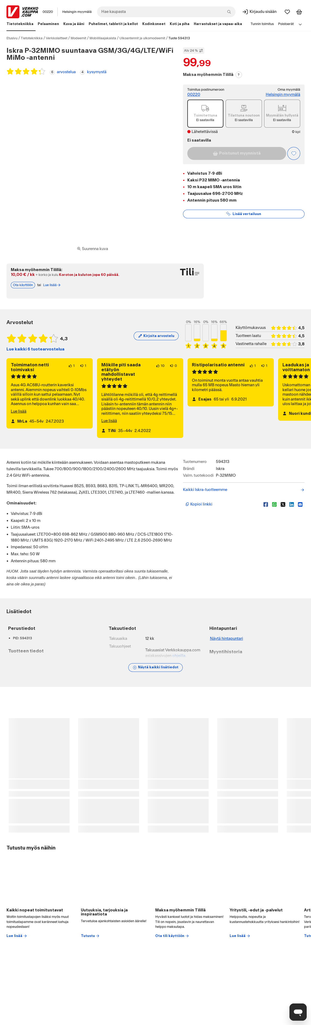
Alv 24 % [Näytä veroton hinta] (193, 50)
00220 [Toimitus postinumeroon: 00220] (193, 95)
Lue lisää (18, 411)
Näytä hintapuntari (226, 639)
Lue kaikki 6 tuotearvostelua (35, 349)
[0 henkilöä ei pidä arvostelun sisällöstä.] (173, 366)
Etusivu (12, 38)
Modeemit (78, 38)
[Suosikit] (287, 11)
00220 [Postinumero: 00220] (48, 11)
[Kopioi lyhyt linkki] (222, 504)
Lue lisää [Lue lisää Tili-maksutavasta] (52, 285)
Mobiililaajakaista (102, 38)
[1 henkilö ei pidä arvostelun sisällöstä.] (83, 366)
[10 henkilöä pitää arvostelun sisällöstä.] (160, 366)
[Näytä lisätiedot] (155, 667)
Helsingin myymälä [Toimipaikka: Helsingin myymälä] (77, 11)
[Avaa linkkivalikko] (300, 24)
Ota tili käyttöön (172, 936)
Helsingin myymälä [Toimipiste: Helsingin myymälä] (283, 95)
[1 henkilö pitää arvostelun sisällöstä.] (71, 366)
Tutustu (90, 936)
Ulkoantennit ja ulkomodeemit (142, 38)
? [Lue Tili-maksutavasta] (239, 74)
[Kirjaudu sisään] (259, 11)
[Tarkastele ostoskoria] (299, 11)
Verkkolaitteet (56, 38)
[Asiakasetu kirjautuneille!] (293, 153)
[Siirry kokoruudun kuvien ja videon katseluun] (92, 249)
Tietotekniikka (32, 38)
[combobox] (166, 11)
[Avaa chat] (298, 1012)
